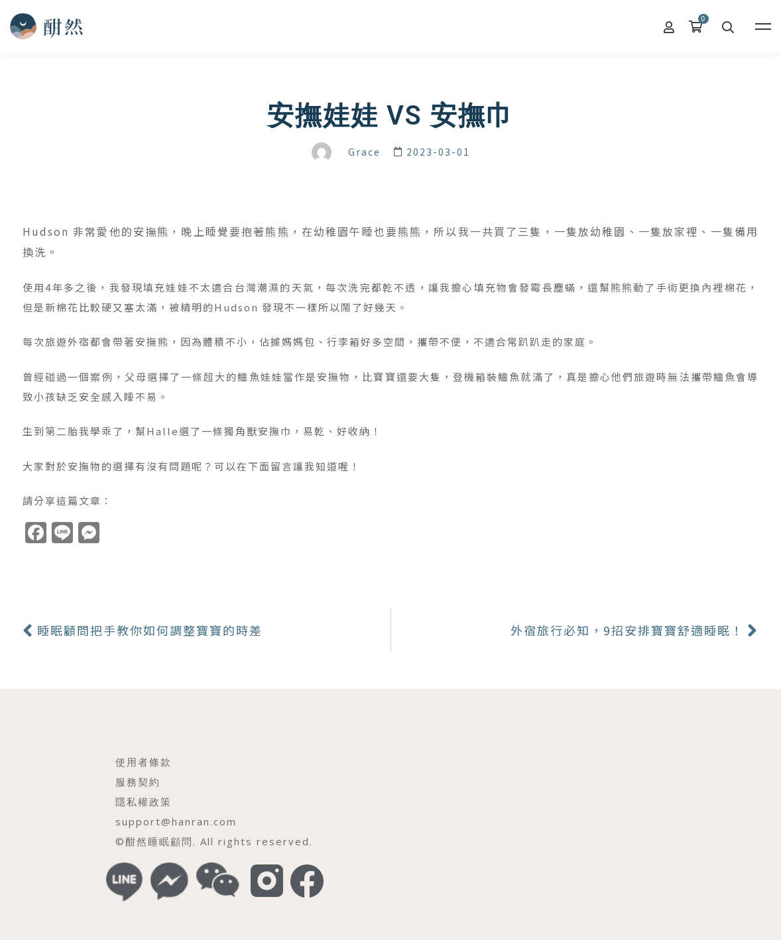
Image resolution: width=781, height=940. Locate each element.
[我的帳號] (669, 26)
